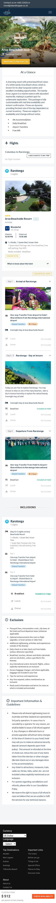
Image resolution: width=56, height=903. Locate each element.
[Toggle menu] (50, 12)
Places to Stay (34, 869)
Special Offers (34, 865)
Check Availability (43, 896)
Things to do (33, 861)
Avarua (6, 861)
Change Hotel (12, 256)
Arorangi (6, 865)
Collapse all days (42, 274)
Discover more (34, 873)
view (36, 219)
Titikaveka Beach (10, 869)
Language (8, 839)
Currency (7, 830)
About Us (6, 883)
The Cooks (32, 853)
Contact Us (7, 887)
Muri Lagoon (8, 857)
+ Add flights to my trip (39, 156)
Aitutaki (6, 853)
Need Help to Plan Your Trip (16, 62)
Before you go (33, 857)
